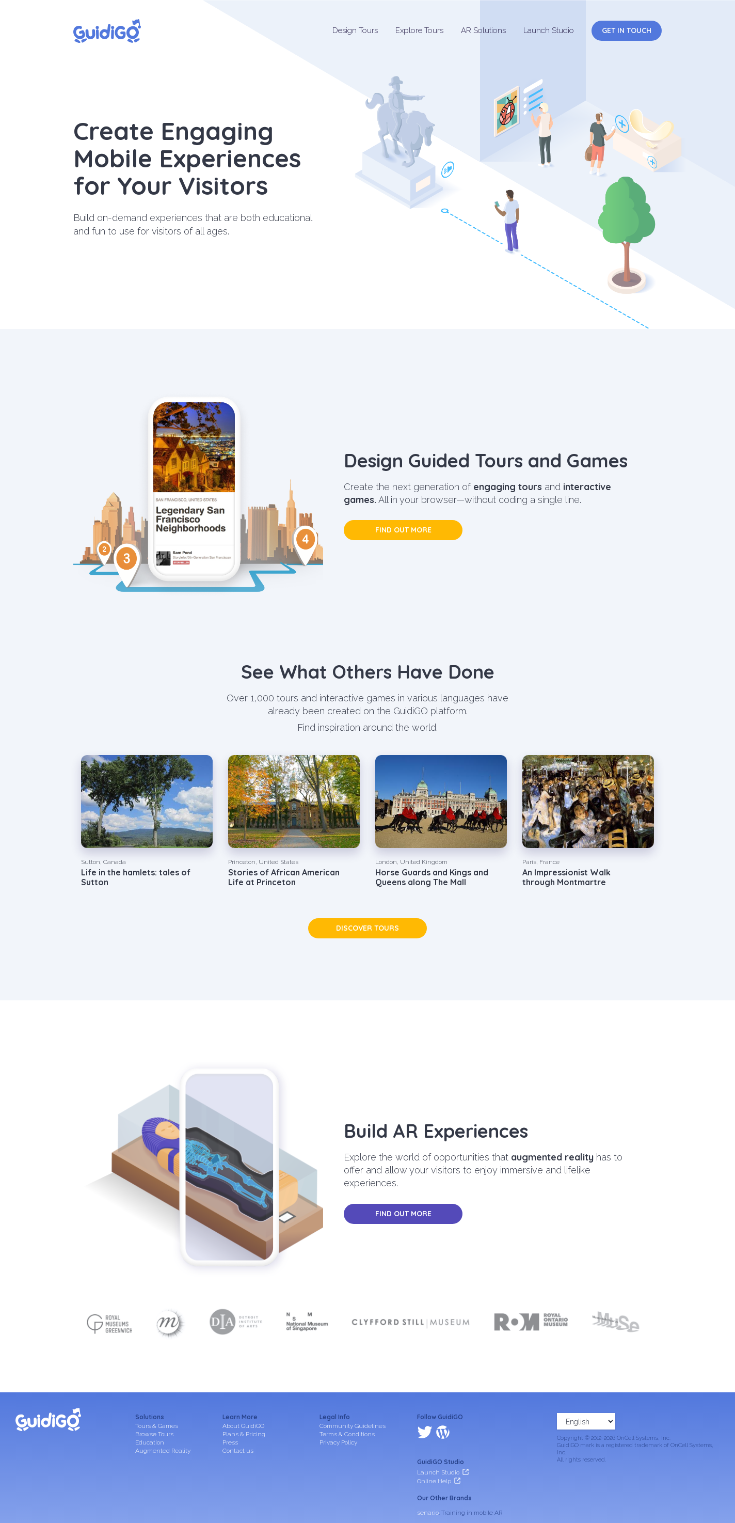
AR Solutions (483, 30)
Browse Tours (154, 1434)
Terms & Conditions (347, 1434)
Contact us (237, 1450)
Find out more (403, 530)
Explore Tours (419, 30)
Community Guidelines (352, 1426)
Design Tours (355, 30)
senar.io (428, 1467)
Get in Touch (626, 30)
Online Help (434, 1436)
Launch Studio (548, 30)
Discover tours (367, 928)
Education (149, 1442)
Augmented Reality (162, 1450)
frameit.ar (430, 1481)
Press (230, 1442)
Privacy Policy (338, 1442)
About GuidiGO (243, 1426)
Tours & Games (156, 1426)
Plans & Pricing (243, 1434)
